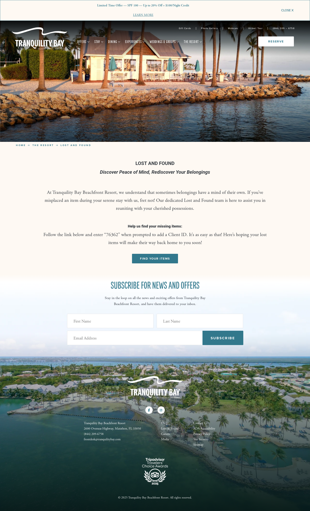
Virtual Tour (255, 28)
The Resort (193, 42)
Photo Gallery (209, 28)
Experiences (135, 42)
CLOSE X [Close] (287, 10)
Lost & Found (170, 429)
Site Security (200, 439)
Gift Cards (185, 28)
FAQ (164, 423)
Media (165, 439)
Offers (83, 42)
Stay (99, 42)
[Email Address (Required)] (135, 338)
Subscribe (223, 338)
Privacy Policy (201, 434)
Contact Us (200, 423)
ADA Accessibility (204, 429)
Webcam (233, 28)
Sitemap (198, 445)
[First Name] (110, 321)
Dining (114, 42)
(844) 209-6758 (94, 434)
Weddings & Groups (164, 42)
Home (21, 145)
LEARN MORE (143, 15)
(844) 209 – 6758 (283, 28)
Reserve (276, 41)
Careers (165, 434)
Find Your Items (155, 258)
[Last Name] (200, 321)
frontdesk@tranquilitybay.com (102, 439)
